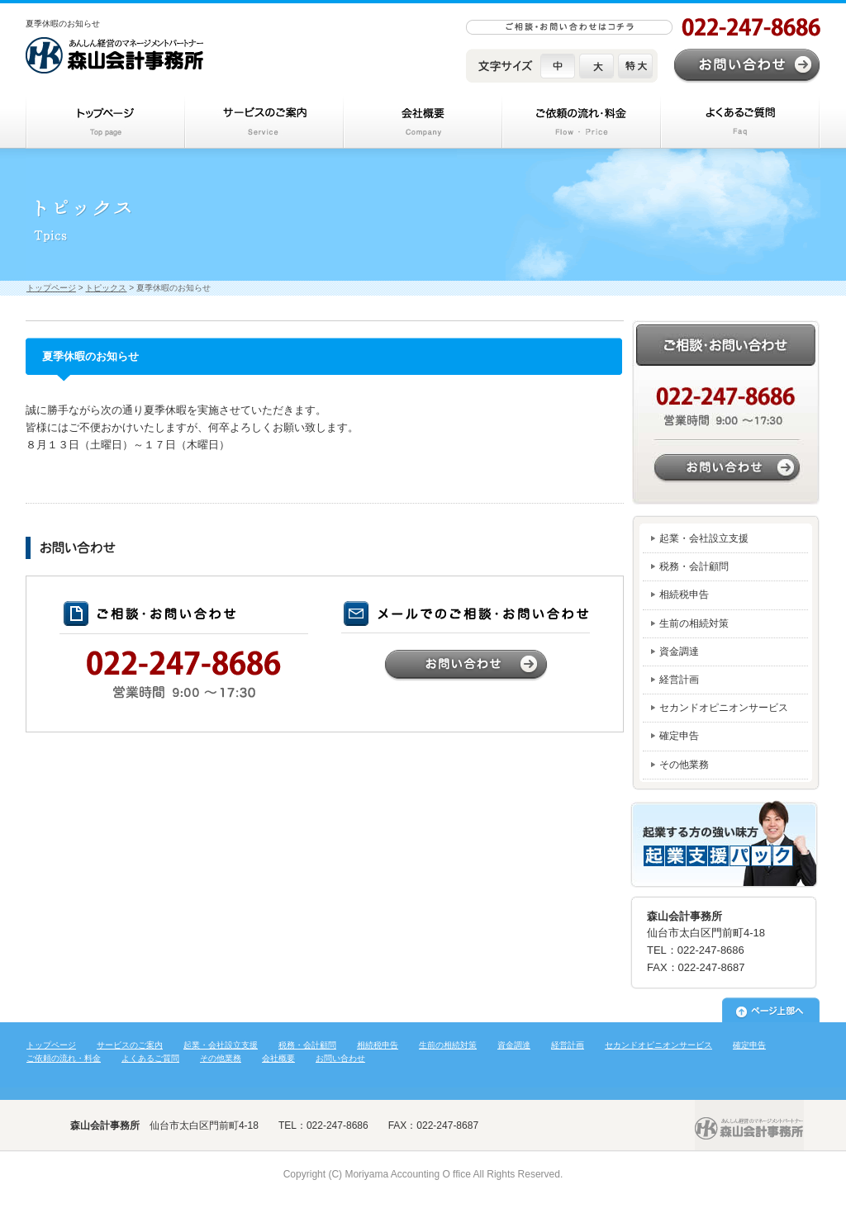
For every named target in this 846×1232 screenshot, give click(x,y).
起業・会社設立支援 (704, 538)
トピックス (105, 287)
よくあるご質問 (150, 1058)
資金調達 (679, 651)
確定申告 (679, 736)
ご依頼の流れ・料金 (63, 1058)
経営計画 (679, 679)
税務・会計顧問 (694, 566)
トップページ (105, 122)
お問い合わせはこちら (726, 412)
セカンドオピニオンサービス (723, 707)
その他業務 (684, 764)
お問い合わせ (746, 66)
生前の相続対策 (694, 623)
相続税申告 (684, 594)
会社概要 (278, 1058)
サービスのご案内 (130, 1045)
